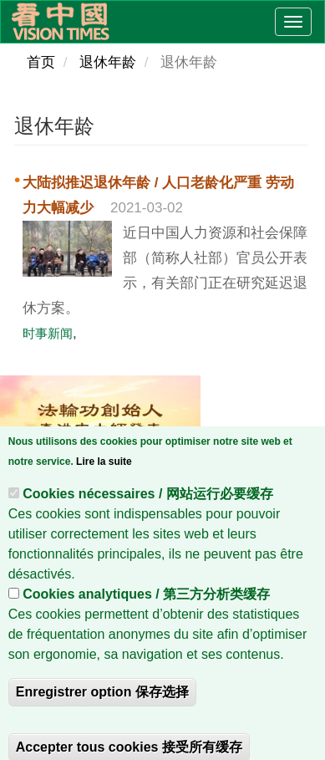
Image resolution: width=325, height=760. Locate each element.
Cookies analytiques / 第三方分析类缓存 (146, 619)
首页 (41, 62)
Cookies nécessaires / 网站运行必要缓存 (148, 519)
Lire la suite (104, 486)
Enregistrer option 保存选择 (102, 717)
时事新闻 (48, 333)
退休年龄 (107, 62)
